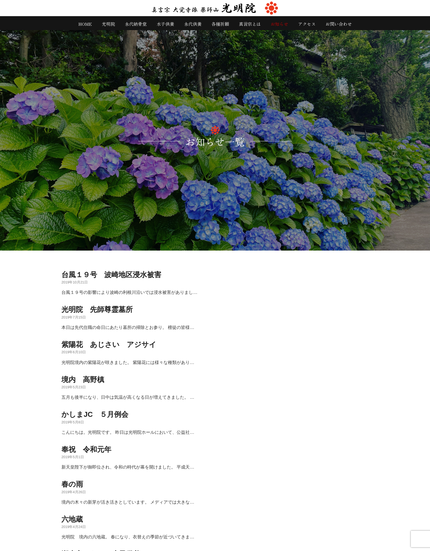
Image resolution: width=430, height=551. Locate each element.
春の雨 (72, 484)
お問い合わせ (339, 24)
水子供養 (165, 24)
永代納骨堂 (136, 24)
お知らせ (279, 24)
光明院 (108, 24)
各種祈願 (220, 24)
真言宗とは (250, 24)
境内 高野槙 (82, 379)
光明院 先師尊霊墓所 (97, 309)
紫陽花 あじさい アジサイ (108, 344)
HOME (85, 24)
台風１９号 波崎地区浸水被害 (111, 275)
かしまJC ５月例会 (94, 414)
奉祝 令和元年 (86, 449)
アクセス (307, 24)
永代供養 (193, 24)
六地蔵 (72, 519)
